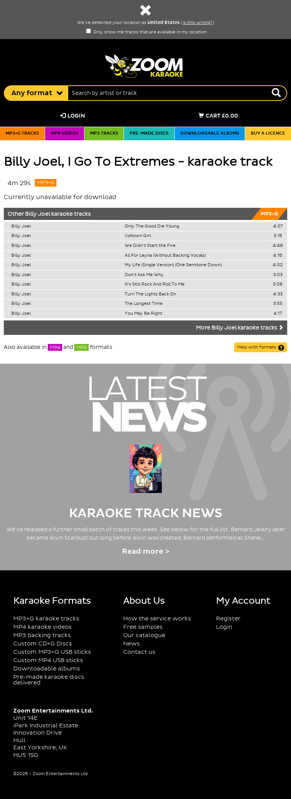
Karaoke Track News (145, 513)
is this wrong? (197, 22)
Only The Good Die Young (152, 226)
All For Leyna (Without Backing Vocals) (165, 255)
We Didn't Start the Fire (150, 245)
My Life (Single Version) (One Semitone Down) (173, 265)
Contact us (139, 652)
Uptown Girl (138, 236)
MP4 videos (64, 133)
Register (228, 618)
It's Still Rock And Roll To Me (155, 284)
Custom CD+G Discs (42, 643)
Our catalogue (144, 635)
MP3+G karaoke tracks (46, 618)
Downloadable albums (209, 133)
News (131, 643)
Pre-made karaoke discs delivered (48, 679)
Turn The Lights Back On (150, 294)
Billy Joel (37, 214)
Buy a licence (268, 133)
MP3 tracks (104, 133)
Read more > (145, 551)
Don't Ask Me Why (144, 275)
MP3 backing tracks (42, 635)
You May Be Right (143, 313)
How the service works (157, 618)
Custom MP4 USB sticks (48, 660)
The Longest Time (144, 303)
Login (72, 116)
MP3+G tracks (22, 133)
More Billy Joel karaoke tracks (239, 328)
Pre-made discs (149, 133)
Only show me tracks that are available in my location (146, 32)
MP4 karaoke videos (42, 627)
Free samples (143, 627)
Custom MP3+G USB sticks (52, 652)
